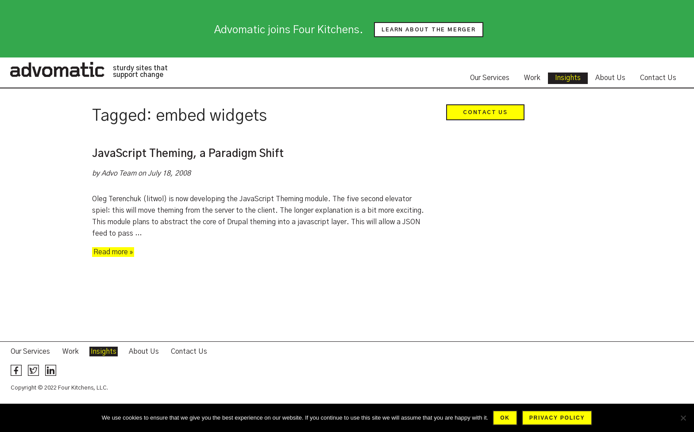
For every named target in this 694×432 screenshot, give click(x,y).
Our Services (489, 77)
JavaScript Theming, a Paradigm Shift (188, 154)
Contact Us (658, 77)
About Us (610, 77)
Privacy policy (557, 418)
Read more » (113, 252)
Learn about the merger (429, 29)
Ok (505, 418)
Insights (568, 77)
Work (532, 77)
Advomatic (57, 69)
